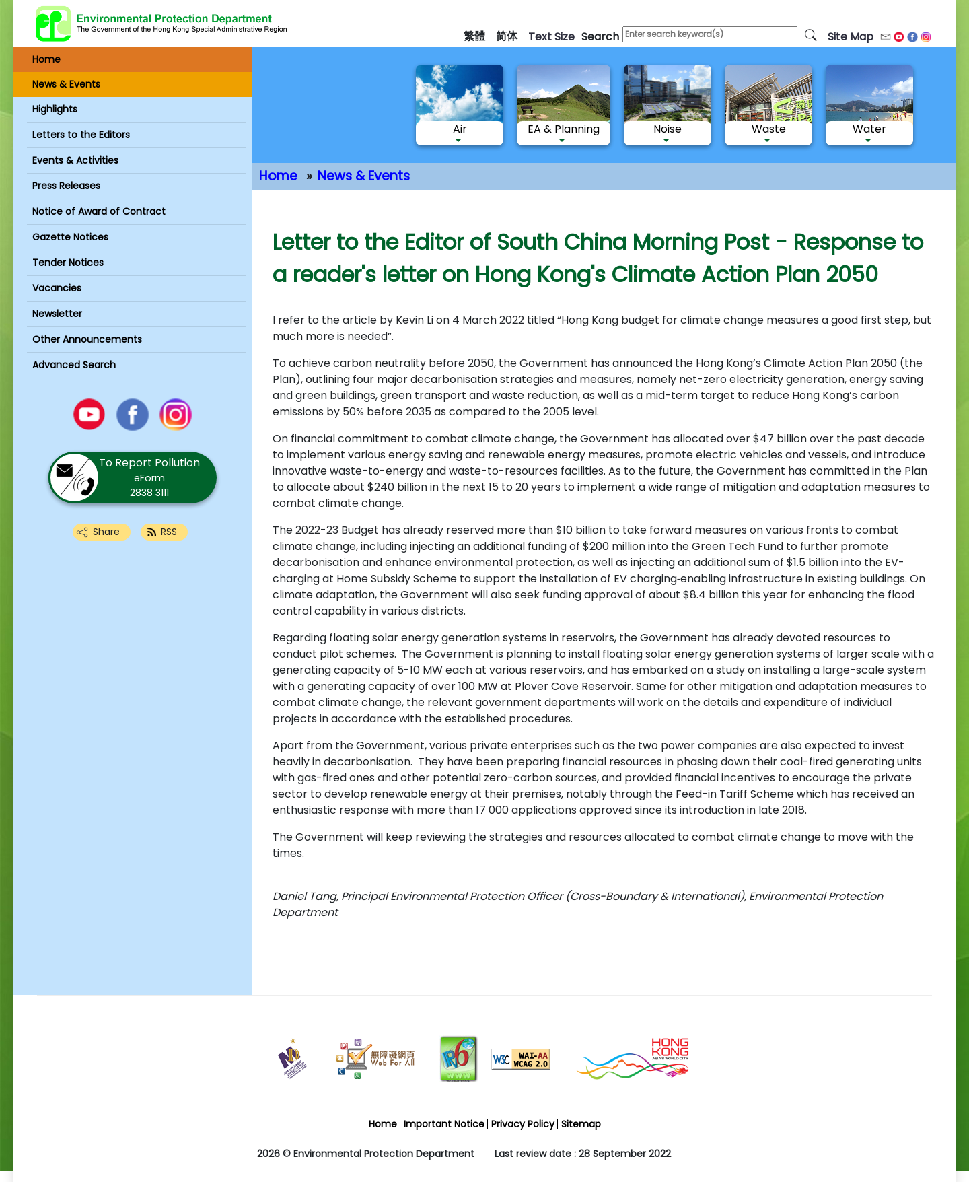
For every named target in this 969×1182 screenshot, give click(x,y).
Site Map (850, 36)
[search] (811, 34)
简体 (506, 36)
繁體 (474, 36)
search (600, 36)
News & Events (364, 176)
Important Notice (444, 1124)
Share (106, 531)
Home (278, 176)
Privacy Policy (522, 1124)
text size (551, 36)
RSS (169, 531)
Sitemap (581, 1124)
